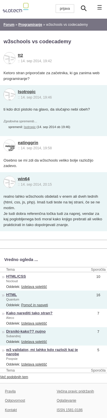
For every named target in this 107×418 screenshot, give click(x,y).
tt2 (20, 55)
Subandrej (13, 336)
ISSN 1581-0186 (70, 410)
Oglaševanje (66, 401)
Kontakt (11, 410)
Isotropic (27, 91)
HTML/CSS (16, 276)
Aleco (10, 317)
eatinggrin (28, 142)
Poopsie (12, 358)
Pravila (10, 391)
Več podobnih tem (14, 377)
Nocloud (12, 281)
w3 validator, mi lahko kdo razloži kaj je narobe (42, 352)
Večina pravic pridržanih (75, 391)
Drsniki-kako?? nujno (26, 331)
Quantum (12, 299)
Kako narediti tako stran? (29, 313)
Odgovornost (15, 401)
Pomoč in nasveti (34, 305)
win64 (24, 178)
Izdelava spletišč (34, 287)
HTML (11, 295)
